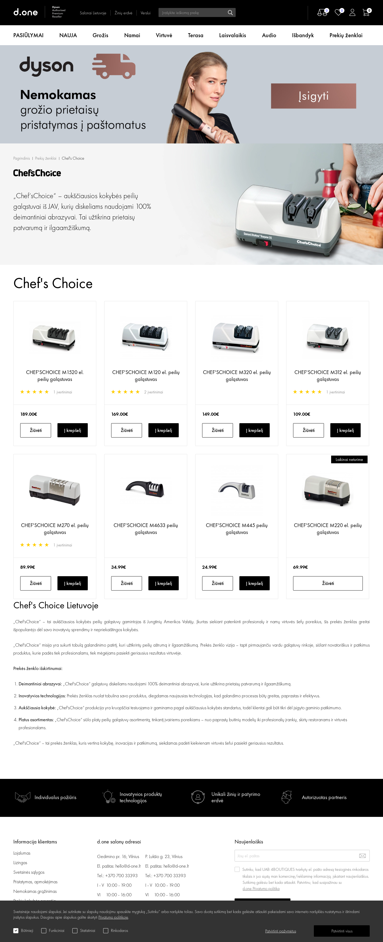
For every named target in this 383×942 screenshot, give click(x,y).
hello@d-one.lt (127, 866)
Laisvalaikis (232, 35)
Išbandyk (303, 35)
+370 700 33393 (121, 875)
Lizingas (20, 862)
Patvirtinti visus (341, 931)
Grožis (100, 35)
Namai (132, 35)
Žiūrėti (36, 332)
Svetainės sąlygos (28, 872)
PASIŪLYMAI (28, 35)
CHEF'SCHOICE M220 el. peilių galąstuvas (328, 430)
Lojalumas (21, 853)
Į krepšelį (72, 332)
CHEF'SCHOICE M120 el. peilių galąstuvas (146, 277)
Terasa (195, 35)
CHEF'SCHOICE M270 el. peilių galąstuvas (55, 430)
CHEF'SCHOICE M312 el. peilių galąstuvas (327, 277)
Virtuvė (164, 35)
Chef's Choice (73, 60)
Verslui (146, 13)
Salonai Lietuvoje (93, 13)
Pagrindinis (21, 60)
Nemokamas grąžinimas (35, 891)
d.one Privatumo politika (261, 888)
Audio (269, 35)
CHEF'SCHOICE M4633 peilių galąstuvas (146, 430)
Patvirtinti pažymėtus (280, 931)
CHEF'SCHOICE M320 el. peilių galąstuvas (237, 277)
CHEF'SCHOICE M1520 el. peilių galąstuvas (55, 277)
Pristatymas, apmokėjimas (35, 882)
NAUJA (68, 35)
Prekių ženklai (346, 35)
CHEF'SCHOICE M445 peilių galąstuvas (237, 430)
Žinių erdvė (123, 13)
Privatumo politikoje (113, 917)
